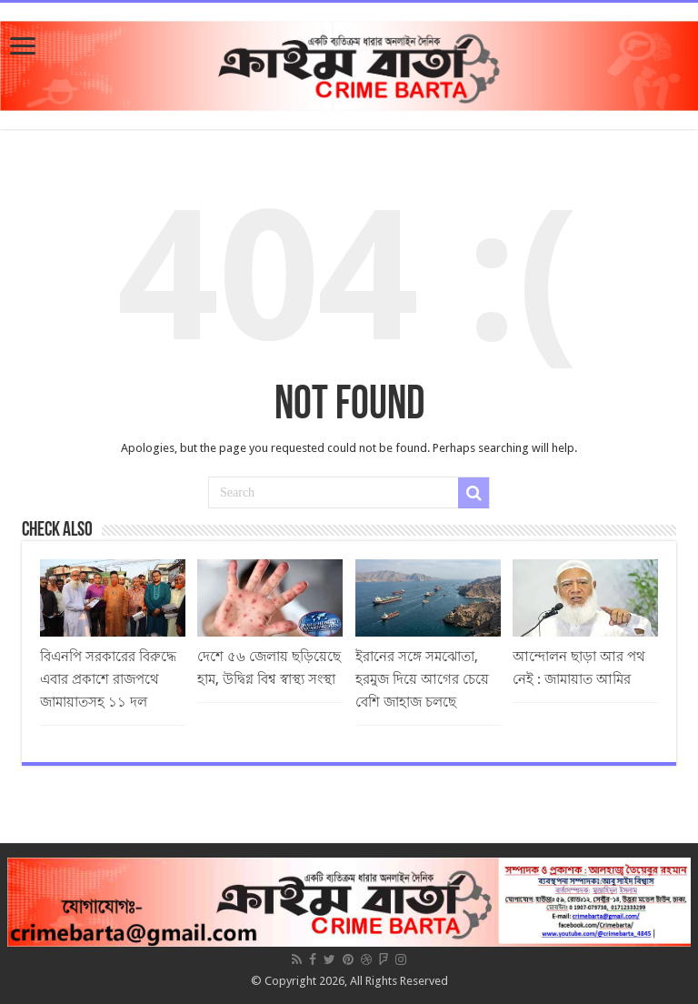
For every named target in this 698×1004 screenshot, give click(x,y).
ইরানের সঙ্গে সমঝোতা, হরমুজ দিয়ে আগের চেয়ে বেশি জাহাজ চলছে (422, 679)
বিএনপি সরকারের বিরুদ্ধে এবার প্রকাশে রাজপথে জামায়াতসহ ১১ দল (108, 679)
